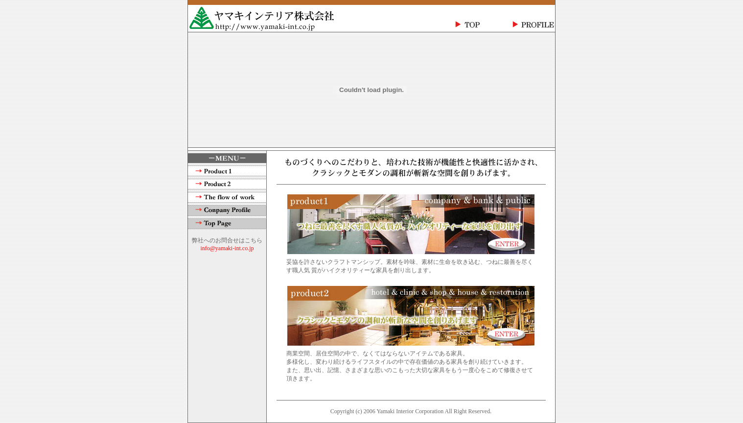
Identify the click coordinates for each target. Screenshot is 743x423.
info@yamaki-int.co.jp (227, 248)
